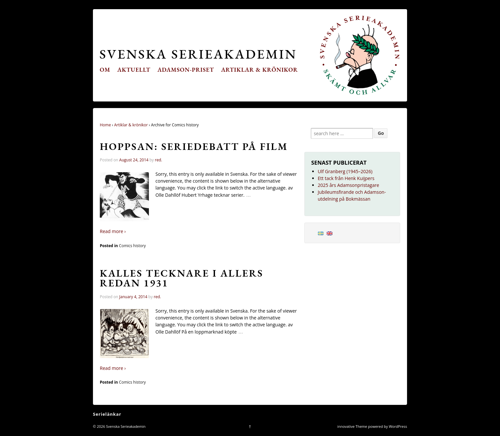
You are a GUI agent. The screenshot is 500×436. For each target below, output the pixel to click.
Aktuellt (134, 69)
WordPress (398, 426)
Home (105, 125)
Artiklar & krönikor (259, 69)
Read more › (113, 231)
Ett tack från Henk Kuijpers (346, 178)
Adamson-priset (185, 69)
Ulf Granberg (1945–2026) (345, 171)
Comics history (132, 245)
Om (105, 69)
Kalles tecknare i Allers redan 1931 (181, 278)
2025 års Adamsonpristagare (348, 185)
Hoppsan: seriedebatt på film (194, 146)
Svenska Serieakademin (198, 54)
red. (158, 160)
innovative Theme (352, 426)
